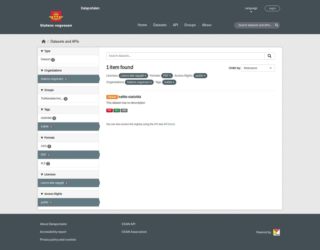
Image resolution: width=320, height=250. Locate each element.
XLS (117, 110)
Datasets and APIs (64, 41)
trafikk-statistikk (129, 97)
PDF (109, 110)
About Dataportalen (53, 224)
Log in (272, 8)
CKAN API (128, 224)
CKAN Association (134, 232)
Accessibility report (53, 232)
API (175, 25)
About (206, 25)
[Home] (44, 41)
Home (142, 25)
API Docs (169, 124)
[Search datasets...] (185, 56)
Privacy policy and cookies (58, 239)
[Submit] (269, 56)
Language (251, 8)
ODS (124, 110)
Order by (234, 68)
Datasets (160, 25)
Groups (190, 25)
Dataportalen (90, 8)
